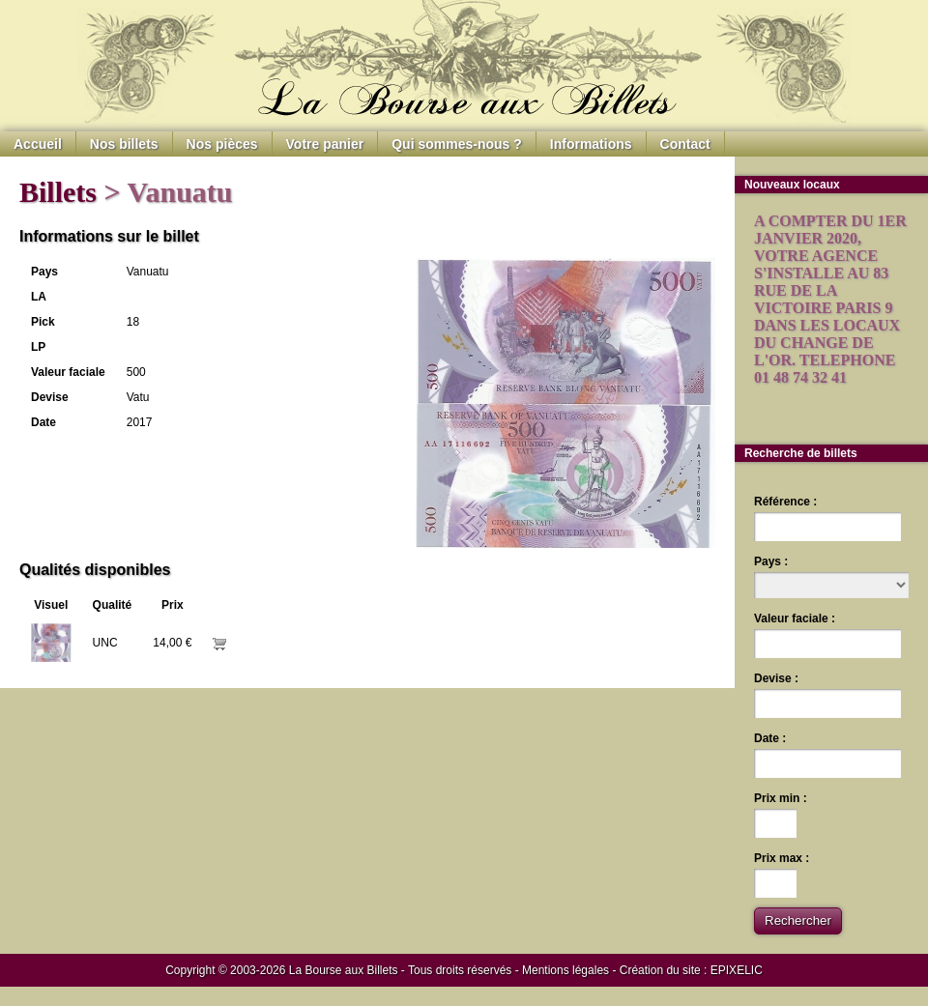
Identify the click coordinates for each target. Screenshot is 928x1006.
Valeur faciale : (794, 618)
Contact (685, 144)
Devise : (776, 678)
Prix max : (781, 858)
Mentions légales (565, 970)
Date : (770, 738)
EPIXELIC (736, 970)
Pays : (771, 561)
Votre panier (325, 144)
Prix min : (780, 798)
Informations (591, 144)
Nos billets (124, 144)
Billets (58, 192)
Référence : (785, 501)
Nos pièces (222, 144)
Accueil (38, 144)
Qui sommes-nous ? (457, 144)
